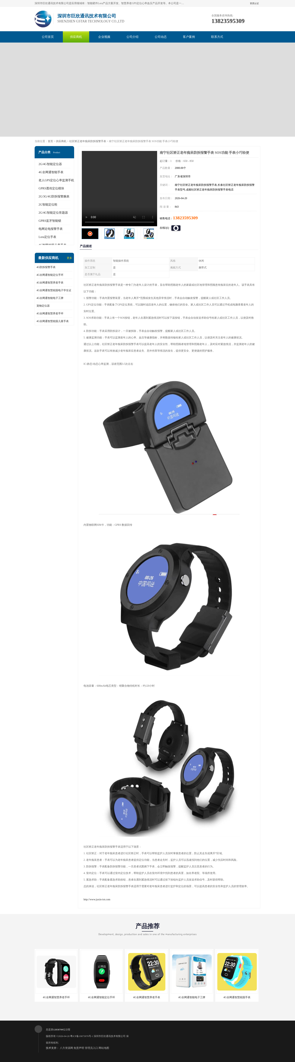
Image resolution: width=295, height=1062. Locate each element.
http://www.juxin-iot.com (97, 899)
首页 (50, 141)
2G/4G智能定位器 (50, 164)
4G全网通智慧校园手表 (236, 997)
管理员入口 (91, 1048)
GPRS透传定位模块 (51, 188)
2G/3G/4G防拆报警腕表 (54, 196)
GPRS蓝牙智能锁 (50, 220)
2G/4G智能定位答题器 (53, 212)
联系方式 (217, 36)
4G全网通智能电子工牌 (49, 298)
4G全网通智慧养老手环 (49, 313)
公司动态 (161, 36)
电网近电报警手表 (51, 228)
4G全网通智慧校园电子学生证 (53, 290)
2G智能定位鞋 (48, 204)
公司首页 (48, 36)
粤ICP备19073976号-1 (81, 1036)
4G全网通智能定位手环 (49, 274)
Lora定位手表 (47, 236)
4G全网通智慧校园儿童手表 (52, 321)
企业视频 (104, 36)
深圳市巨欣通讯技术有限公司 (109, 1036)
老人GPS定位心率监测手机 (56, 180)
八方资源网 (66, 1048)
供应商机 (76, 36)
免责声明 (79, 1048)
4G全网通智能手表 (51, 172)
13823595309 (185, 217)
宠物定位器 (43, 305)
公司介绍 (132, 36)
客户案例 (189, 36)
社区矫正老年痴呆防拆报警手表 (87, 141)
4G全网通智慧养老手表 (49, 282)
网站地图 (104, 1048)
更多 (69, 258)
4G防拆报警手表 (46, 267)
